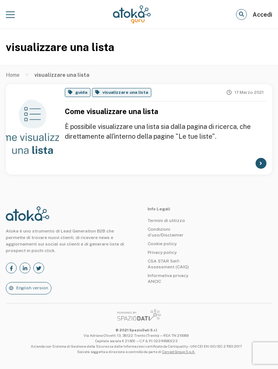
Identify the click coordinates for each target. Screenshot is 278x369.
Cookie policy (162, 243)
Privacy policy (162, 252)
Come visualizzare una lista (111, 111)
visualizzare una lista (125, 92)
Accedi (262, 14)
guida (81, 92)
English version (32, 287)
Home (13, 75)
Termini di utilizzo (166, 220)
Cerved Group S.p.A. (178, 351)
